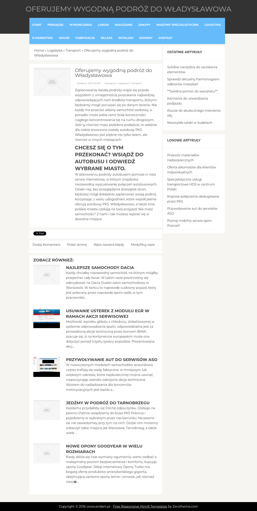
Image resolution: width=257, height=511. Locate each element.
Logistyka (54, 50)
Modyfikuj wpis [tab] (143, 245)
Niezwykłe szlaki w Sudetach (189, 123)
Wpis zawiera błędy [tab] (109, 245)
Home (39, 50)
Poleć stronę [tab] (77, 245)
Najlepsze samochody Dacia (100, 267)
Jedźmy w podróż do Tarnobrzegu (107, 403)
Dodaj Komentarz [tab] (47, 245)
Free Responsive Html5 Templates (140, 506)
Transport (73, 50)
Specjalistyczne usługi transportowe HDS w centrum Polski (191, 184)
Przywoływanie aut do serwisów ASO (111, 359)
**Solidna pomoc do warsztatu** (192, 91)
